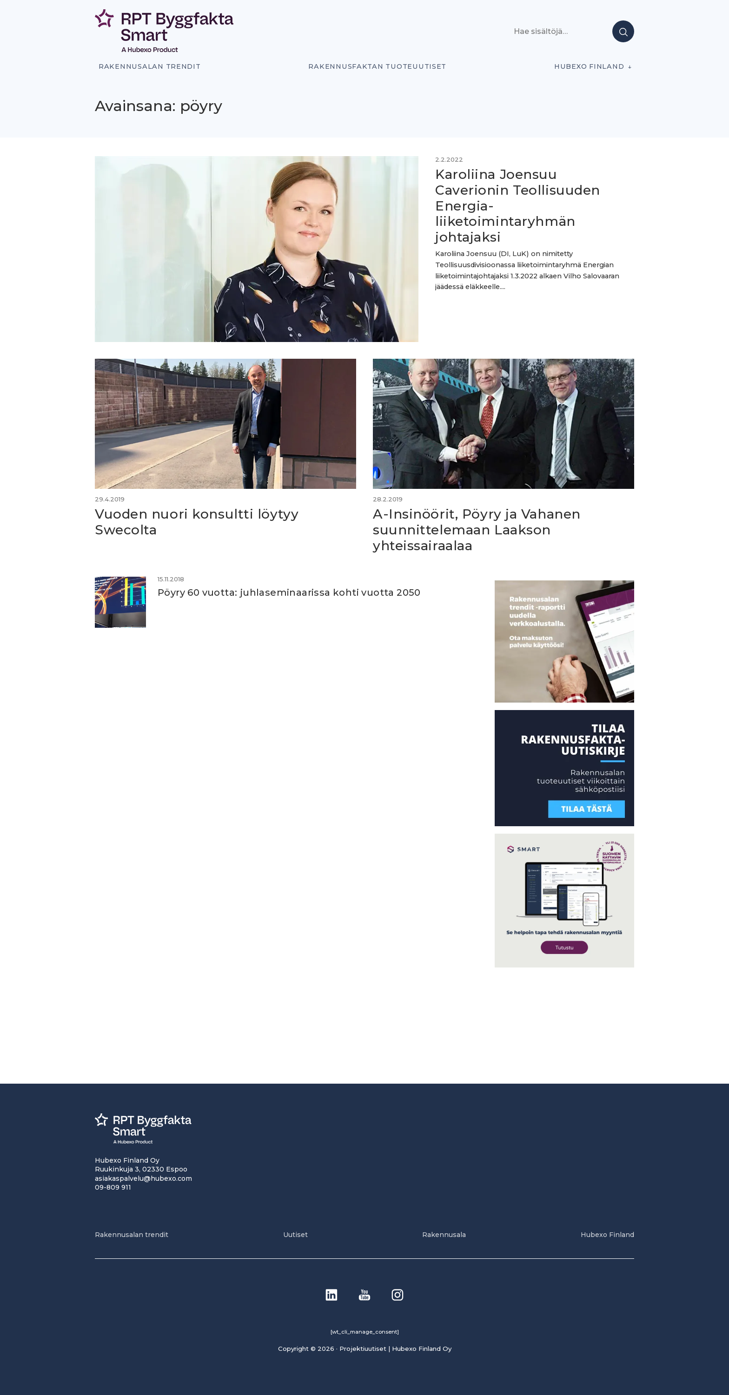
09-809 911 (113, 1187)
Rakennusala (444, 1234)
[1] (564, 823)
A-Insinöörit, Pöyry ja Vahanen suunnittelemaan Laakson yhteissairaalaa (477, 529)
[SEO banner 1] (564, 965)
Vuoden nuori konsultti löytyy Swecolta (196, 522)
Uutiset (295, 1234)
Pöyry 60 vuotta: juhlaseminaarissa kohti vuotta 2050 (289, 592)
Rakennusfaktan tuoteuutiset (377, 66)
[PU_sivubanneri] (564, 700)
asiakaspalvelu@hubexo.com (143, 1178)
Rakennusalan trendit (150, 66)
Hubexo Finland (589, 66)
